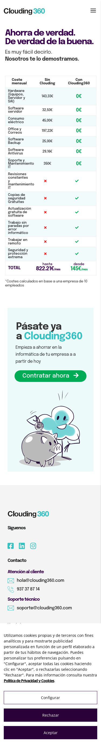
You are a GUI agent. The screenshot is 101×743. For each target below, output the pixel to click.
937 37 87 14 (28, 589)
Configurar (50, 697)
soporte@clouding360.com (44, 608)
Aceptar (51, 732)
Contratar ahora (50, 376)
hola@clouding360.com (40, 580)
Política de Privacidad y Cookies (29, 680)
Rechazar (50, 715)
